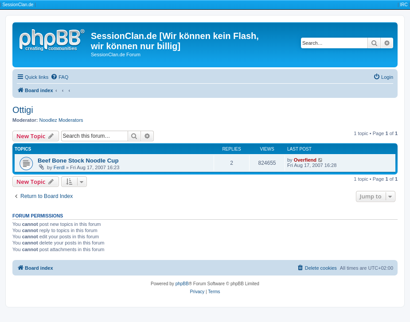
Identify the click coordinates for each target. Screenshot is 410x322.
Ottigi (22, 110)
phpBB (182, 283)
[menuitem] (59, 77)
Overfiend (305, 160)
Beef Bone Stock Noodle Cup (78, 160)
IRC (403, 4)
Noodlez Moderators (61, 120)
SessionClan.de (17, 4)
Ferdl (59, 167)
